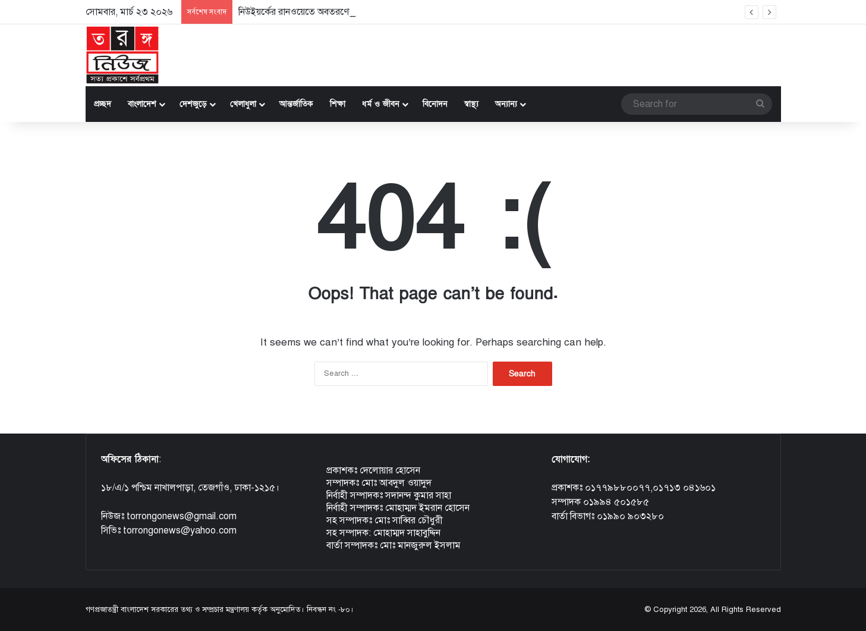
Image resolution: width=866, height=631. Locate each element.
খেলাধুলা (243, 103)
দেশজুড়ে (193, 103)
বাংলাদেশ (142, 103)
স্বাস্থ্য (471, 103)
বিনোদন (435, 103)
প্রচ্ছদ (102, 103)
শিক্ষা (337, 103)
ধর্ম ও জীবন (380, 103)
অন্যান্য (506, 103)
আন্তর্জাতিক (296, 103)
